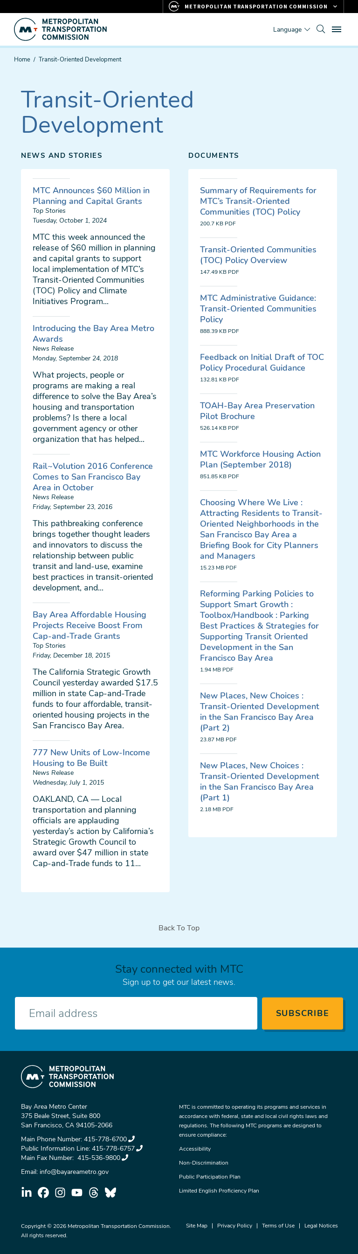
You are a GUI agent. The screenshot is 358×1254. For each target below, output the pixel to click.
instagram (60, 1192)
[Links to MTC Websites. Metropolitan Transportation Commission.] (253, 6)
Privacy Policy (234, 1225)
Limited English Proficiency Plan (219, 1190)
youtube (77, 1192)
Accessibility (195, 1148)
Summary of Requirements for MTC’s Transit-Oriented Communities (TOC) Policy (258, 201)
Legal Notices (321, 1225)
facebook (43, 1192)
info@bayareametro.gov (74, 1171)
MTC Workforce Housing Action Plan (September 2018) (260, 459)
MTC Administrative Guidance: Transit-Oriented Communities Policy (258, 308)
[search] (321, 29)
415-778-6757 (117, 1148)
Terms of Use (278, 1225)
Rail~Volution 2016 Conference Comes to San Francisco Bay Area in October (93, 477)
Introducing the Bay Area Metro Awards (93, 334)
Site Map (196, 1225)
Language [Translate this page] (287, 29)
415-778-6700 (109, 1139)
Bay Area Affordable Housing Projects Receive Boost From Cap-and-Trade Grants (89, 625)
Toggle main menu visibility (338, 28)
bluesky (110, 1192)
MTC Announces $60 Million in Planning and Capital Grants (91, 196)
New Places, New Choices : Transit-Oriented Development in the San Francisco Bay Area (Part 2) (259, 711)
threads (93, 1192)
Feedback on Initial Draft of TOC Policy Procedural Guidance (262, 362)
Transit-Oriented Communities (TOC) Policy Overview (258, 255)
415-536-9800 (102, 1157)
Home (22, 59)
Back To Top (179, 928)
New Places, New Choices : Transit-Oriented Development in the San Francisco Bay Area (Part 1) (259, 781)
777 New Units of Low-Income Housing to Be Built (91, 758)
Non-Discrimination (203, 1162)
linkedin (26, 1192)
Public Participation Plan (210, 1176)
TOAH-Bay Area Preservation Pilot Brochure (257, 411)
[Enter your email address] (136, 1013)
